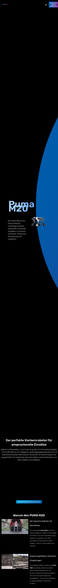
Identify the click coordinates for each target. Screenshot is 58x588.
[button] (46, 4)
